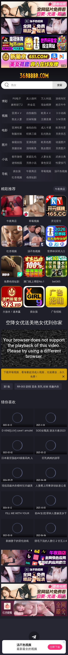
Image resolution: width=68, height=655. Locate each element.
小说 (5, 159)
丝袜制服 (31, 119)
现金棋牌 (46, 104)
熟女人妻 (17, 119)
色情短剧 (31, 177)
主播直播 (46, 119)
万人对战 (46, 98)
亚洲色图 (31, 142)
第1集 (7, 386)
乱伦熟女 (46, 133)
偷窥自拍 (17, 142)
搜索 (59, 85)
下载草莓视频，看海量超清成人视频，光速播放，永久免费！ (34, 374)
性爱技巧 (61, 162)
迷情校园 (17, 162)
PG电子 (17, 98)
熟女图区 (46, 148)
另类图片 (61, 148)
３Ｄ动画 (61, 113)
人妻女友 (46, 156)
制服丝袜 (17, 133)
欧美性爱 (61, 127)
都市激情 (17, 156)
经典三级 (31, 133)
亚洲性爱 (17, 127)
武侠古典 (61, 156)
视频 (5, 116)
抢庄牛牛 (61, 104)
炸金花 (31, 104)
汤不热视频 (60, 171)
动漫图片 (61, 142)
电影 (5, 130)
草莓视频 (46, 171)
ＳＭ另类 (61, 119)
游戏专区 (61, 98)
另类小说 (31, 162)
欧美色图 (46, 142)
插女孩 (17, 171)
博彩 (5, 101)
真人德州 (31, 98)
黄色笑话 (46, 162)
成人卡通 (46, 127)
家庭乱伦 (31, 156)
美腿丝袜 (17, 148)
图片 (5, 145)
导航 (5, 174)
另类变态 (61, 133)
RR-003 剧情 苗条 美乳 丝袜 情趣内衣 (38, 386)
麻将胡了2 (17, 104)
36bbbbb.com (34, 75)
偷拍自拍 (31, 127)
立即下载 (55, 647)
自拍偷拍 (31, 113)
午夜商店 (31, 171)
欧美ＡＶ (46, 113)
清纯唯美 (31, 148)
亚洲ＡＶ (17, 113)
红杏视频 (17, 177)
